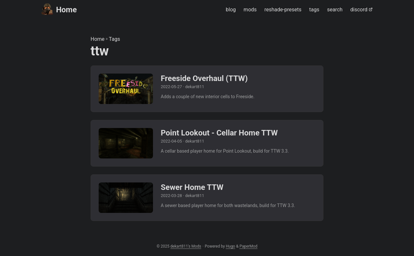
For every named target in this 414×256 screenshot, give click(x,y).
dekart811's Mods (185, 246)
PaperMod (248, 246)
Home (59, 9)
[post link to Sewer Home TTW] (207, 198)
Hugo (230, 246)
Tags (114, 39)
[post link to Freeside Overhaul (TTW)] (207, 89)
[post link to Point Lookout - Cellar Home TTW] (207, 143)
